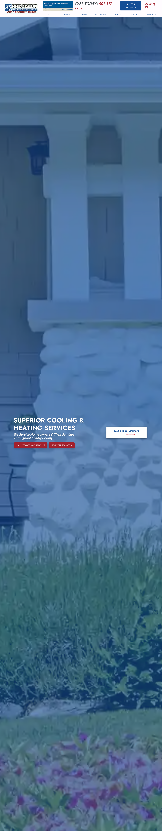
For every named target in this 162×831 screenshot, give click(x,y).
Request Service (61, 445)
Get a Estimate (131, 6)
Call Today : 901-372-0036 (31, 445)
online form (130, 435)
